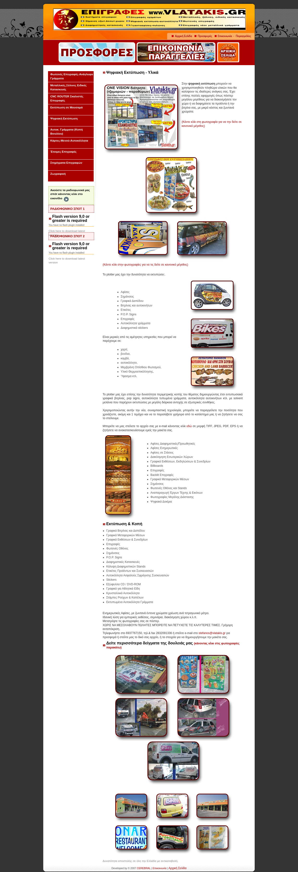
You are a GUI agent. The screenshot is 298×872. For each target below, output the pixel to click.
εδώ (189, 426)
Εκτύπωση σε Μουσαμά (66, 107)
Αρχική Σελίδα (178, 868)
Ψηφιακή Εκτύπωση (64, 118)
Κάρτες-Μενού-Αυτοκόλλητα (69, 140)
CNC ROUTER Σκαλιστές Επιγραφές (66, 98)
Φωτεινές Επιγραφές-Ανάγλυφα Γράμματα (71, 76)
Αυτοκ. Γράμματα (66, 131)
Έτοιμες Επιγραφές (63, 151)
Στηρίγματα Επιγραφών (66, 162)
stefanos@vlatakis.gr (212, 633)
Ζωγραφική (58, 173)
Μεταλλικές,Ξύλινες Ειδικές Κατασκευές (68, 87)
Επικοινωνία (159, 868)
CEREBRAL (144, 868)
